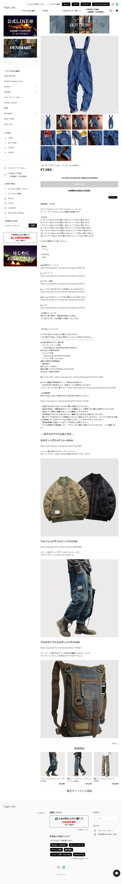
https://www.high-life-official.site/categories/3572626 (63, 300)
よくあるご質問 (54, 4)
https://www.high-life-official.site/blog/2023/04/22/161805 (79, 377)
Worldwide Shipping (101, 4)
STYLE (47, 11)
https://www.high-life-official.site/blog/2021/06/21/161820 (65, 401)
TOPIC (76, 4)
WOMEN (7, 92)
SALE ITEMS (9, 119)
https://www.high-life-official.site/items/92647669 (61, 446)
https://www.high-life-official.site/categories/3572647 (63, 292)
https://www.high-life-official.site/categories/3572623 (63, 276)
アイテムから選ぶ (30, 11)
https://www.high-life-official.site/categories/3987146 (63, 268)
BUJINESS (8, 114)
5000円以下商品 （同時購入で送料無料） (95, 10)
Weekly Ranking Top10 (13, 81)
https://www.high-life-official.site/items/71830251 (61, 648)
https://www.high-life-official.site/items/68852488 (61, 547)
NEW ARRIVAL (10, 76)
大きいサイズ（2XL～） (72, 11)
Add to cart (79, 184)
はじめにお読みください (36, 4)
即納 (6, 108)
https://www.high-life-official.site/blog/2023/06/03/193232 (92, 388)
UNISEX (7, 87)
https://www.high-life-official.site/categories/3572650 (63, 308)
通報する (115, 743)
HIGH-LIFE (8, 124)
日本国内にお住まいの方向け (79, 191)
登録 (32, 225)
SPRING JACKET (11, 103)
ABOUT (66, 4)
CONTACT (85, 4)
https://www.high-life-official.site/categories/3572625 (63, 284)
